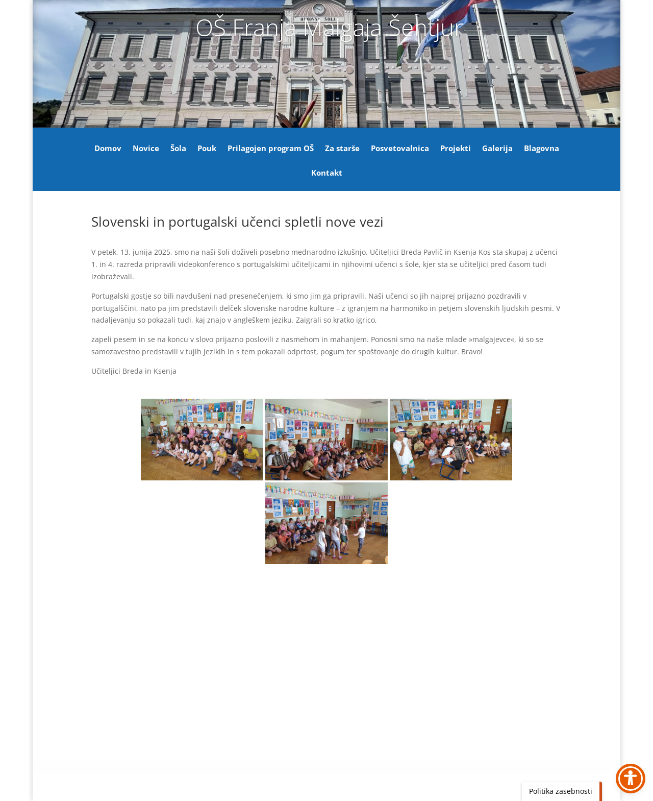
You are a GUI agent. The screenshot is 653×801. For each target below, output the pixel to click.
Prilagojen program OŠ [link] (271, 148)
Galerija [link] (497, 148)
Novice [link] (146, 148)
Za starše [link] (342, 148)
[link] (202, 439)
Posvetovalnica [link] (400, 148)
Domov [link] (107, 148)
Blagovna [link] (541, 148)
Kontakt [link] (326, 173)
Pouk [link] (206, 148)
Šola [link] (178, 148)
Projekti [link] (455, 148)
